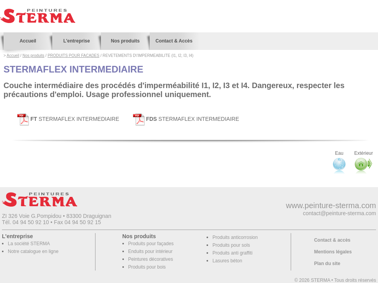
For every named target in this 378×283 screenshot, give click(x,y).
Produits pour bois (147, 267)
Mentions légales (333, 252)
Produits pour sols (231, 245)
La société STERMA (29, 243)
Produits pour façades (151, 243)
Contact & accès (332, 240)
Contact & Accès (174, 41)
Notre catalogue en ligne (33, 251)
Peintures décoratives (150, 259)
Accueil (27, 41)
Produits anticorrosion (235, 237)
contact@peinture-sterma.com (339, 213)
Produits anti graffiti (232, 253)
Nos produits (125, 41)
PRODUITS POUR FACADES (73, 55)
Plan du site (327, 263)
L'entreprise (76, 41)
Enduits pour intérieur (150, 251)
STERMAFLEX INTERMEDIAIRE (68, 119)
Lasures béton (227, 261)
